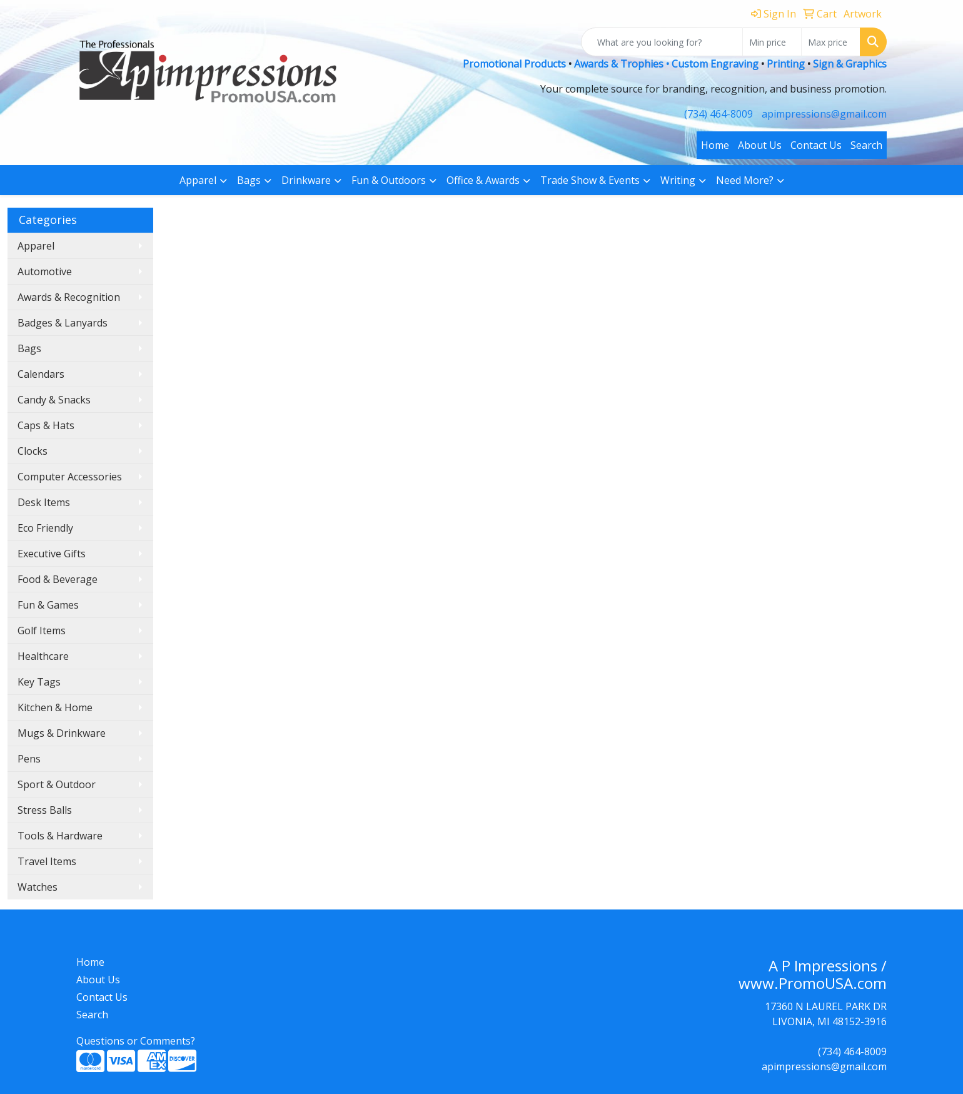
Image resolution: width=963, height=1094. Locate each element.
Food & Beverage (58, 579)
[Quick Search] (662, 42)
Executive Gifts (52, 553)
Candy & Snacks (54, 400)
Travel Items (47, 861)
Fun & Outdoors (388, 180)
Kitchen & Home (55, 707)
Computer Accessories (70, 477)
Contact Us (816, 145)
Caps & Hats (46, 425)
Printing (786, 64)
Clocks (33, 451)
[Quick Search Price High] (830, 42)
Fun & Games (48, 605)
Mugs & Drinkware (62, 733)
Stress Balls (45, 810)
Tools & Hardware (60, 836)
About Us (760, 145)
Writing (677, 180)
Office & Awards (483, 180)
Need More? (745, 180)
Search (866, 145)
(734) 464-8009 (718, 114)
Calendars (41, 374)
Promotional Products (515, 64)
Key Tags (39, 682)
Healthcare (43, 656)
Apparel (197, 180)
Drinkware (306, 180)
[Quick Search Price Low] (772, 42)
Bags (249, 180)
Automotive (45, 271)
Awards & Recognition (69, 297)
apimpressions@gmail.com (824, 114)
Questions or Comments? (135, 1041)
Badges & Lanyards (63, 323)
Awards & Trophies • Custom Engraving (666, 64)
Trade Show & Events (590, 180)
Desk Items (44, 502)
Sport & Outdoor (57, 784)
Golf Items (42, 630)
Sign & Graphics (850, 64)
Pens (29, 759)
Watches (38, 887)
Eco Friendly (45, 528)
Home (715, 145)
